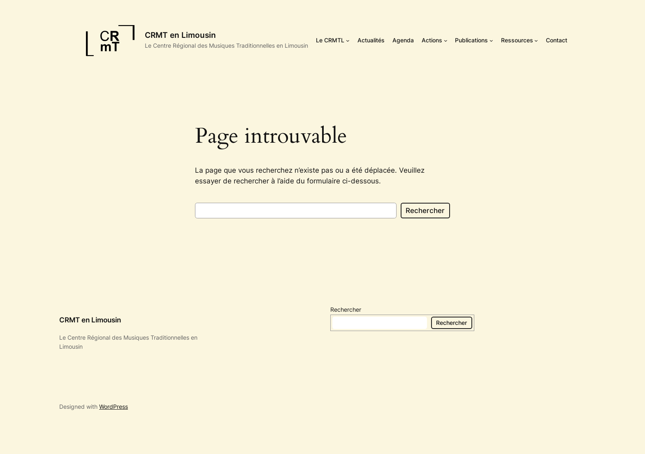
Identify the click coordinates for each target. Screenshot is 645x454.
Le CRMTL (330, 40)
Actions (432, 40)
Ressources (517, 40)
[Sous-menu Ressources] (536, 40)
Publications (471, 40)
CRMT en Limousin (180, 35)
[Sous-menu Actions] (446, 40)
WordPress (113, 406)
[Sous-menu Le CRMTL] (348, 40)
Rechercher (425, 210)
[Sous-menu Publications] (491, 40)
